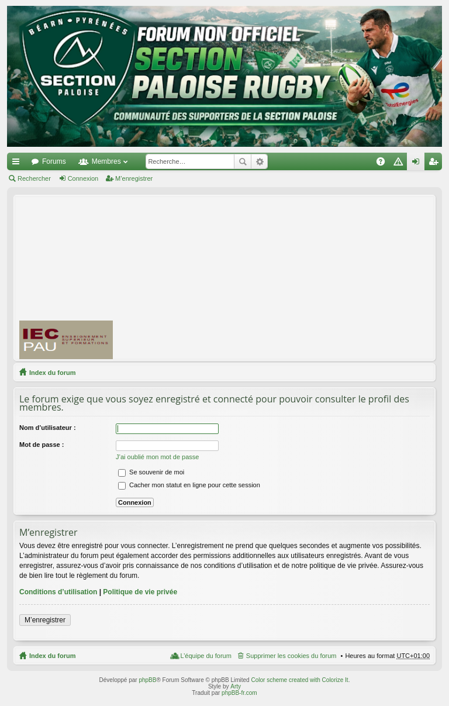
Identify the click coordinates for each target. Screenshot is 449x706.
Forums (54, 161)
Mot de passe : (41, 444)
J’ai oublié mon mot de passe (157, 456)
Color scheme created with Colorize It (299, 680)
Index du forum (52, 372)
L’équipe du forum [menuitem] (205, 655)
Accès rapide (18, 163)
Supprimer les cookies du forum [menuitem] (291, 655)
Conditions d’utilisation (58, 592)
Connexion (83, 178)
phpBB (147, 680)
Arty (235, 686)
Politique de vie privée (140, 592)
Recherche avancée (259, 161)
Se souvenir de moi (151, 472)
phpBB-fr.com (239, 693)
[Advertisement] (286, 277)
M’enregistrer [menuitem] (436, 163)
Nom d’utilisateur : (47, 427)
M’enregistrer (134, 178)
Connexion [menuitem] (418, 163)
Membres (106, 161)
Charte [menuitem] (400, 163)
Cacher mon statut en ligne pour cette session (189, 484)
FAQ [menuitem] (384, 163)
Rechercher (242, 161)
